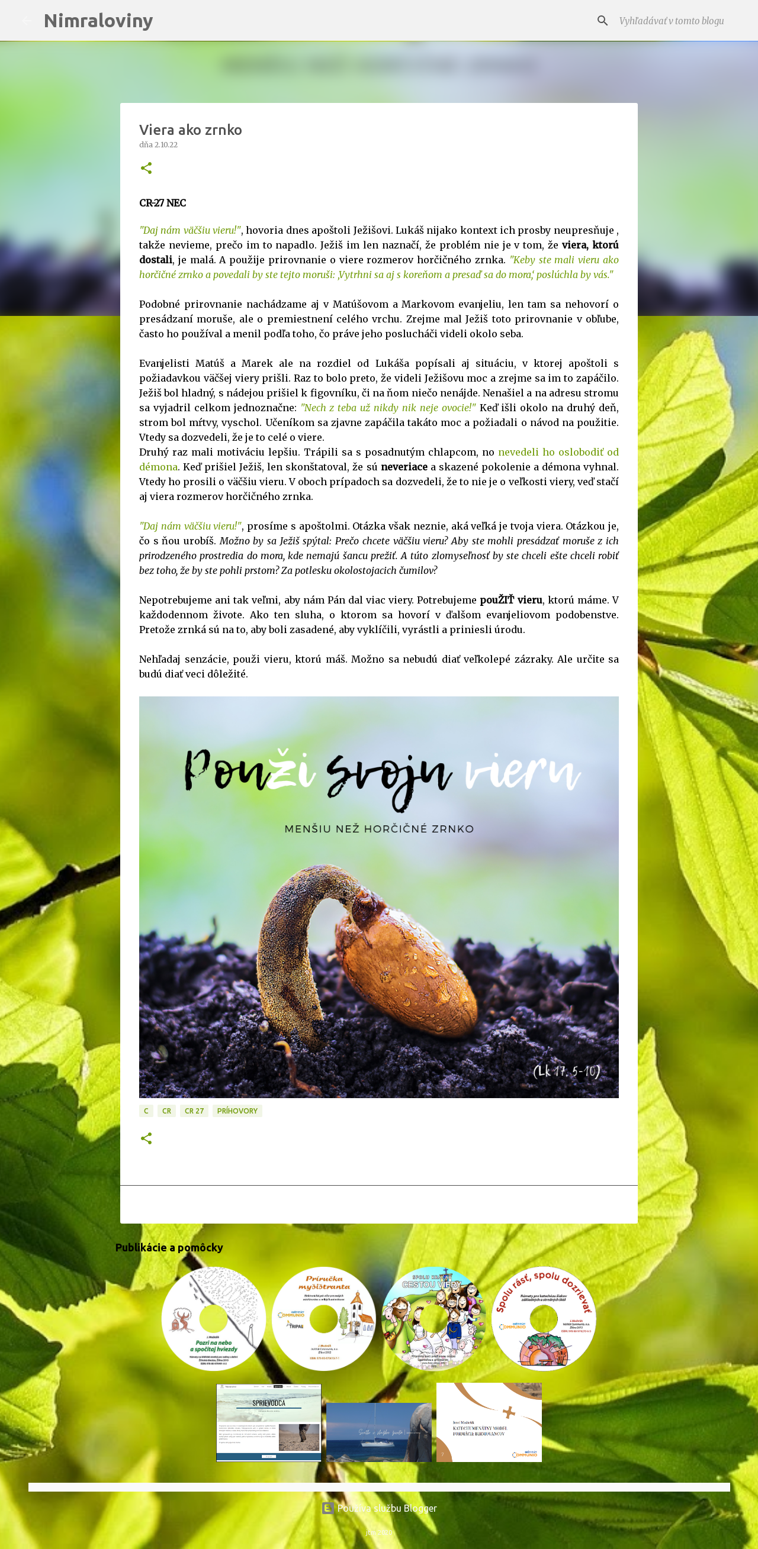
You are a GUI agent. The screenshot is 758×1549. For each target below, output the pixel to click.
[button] (146, 169)
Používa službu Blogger (379, 1508)
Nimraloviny (98, 20)
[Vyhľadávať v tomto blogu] (677, 21)
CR (166, 1111)
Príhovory (237, 1111)
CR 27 (194, 1111)
